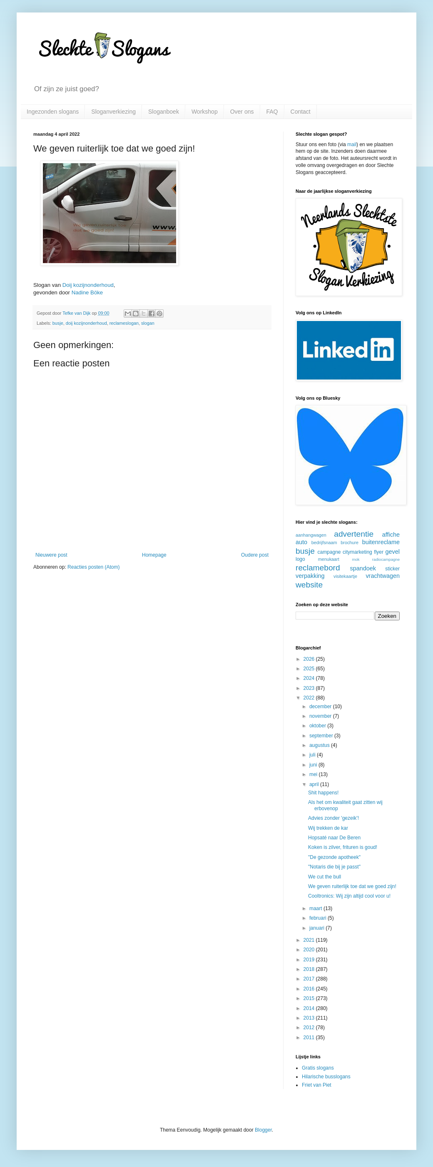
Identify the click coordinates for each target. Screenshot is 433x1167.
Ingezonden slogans (53, 111)
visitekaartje (345, 576)
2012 (310, 1027)
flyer (378, 552)
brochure (349, 542)
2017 (310, 979)
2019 (310, 960)
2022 (310, 698)
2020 (310, 950)
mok (355, 559)
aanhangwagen (311, 534)
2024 (310, 678)
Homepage (154, 555)
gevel (393, 551)
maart (316, 908)
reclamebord (318, 567)
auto (301, 542)
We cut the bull (324, 877)
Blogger (263, 1130)
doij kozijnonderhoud (86, 323)
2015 (310, 998)
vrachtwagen (383, 575)
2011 (310, 1037)
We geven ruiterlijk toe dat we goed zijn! (352, 886)
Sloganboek (163, 111)
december (321, 706)
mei (314, 774)
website (309, 584)
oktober (318, 726)
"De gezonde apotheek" (334, 857)
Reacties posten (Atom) (93, 567)
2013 (310, 1018)
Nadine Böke (87, 292)
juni (314, 765)
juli (313, 755)
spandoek (363, 568)
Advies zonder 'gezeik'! (333, 818)
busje (57, 323)
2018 (310, 969)
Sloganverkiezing (113, 111)
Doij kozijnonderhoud (88, 285)
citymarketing (357, 552)
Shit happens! (323, 793)
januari (317, 928)
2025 (310, 669)
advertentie (353, 534)
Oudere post (255, 555)
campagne (329, 552)
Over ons (242, 111)
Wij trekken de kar (328, 828)
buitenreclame (381, 542)
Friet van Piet (316, 1085)
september (321, 736)
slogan (147, 323)
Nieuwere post (51, 555)
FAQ (272, 111)
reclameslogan (124, 323)
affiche (391, 534)
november (321, 716)
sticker (392, 569)
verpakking (310, 575)
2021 (310, 940)
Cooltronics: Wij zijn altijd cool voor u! (349, 896)
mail (351, 144)
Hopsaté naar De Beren (334, 838)
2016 (310, 989)
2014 (310, 1008)
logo (300, 559)
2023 (310, 688)
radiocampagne (386, 559)
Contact (301, 111)
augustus (320, 745)
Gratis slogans (318, 1068)
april (314, 784)
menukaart (328, 559)
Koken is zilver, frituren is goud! (342, 847)
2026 (310, 659)
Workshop (205, 111)
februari (318, 918)
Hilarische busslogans (326, 1077)
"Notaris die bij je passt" (334, 867)
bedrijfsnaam (324, 542)
